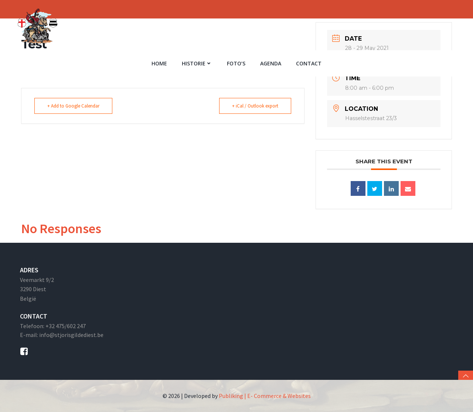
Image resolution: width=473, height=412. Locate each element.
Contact (308, 63)
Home (159, 63)
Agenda (270, 63)
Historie (197, 63)
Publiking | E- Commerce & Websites (265, 395)
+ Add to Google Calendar (73, 106)
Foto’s (236, 63)
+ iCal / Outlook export (255, 106)
